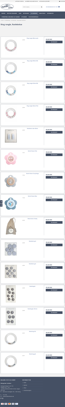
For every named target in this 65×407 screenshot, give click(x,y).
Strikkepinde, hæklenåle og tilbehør (11, 16)
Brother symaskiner (12, 13)
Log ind (61, 1)
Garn (20, 13)
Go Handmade (34, 13)
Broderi (3, 13)
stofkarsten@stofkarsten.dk (8, 396)
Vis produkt (54, 42)
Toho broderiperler (33, 16)
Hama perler (42, 13)
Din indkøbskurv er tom (53, 7)
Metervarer (26, 13)
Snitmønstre (50, 13)
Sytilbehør (24, 16)
